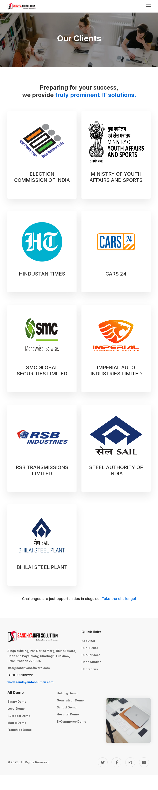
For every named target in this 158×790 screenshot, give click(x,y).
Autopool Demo (18, 715)
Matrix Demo (16, 722)
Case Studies (91, 662)
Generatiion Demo (70, 700)
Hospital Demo (68, 714)
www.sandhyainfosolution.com (30, 682)
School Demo (67, 707)
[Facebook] (116, 762)
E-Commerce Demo (71, 721)
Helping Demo (67, 693)
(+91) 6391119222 (20, 675)
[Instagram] (130, 762)
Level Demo (16, 708)
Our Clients (89, 648)
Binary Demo (16, 701)
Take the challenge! (119, 598)
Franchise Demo (19, 729)
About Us (88, 640)
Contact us (89, 669)
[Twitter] (103, 762)
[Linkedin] (144, 762)
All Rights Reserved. (35, 762)
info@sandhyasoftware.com (28, 668)
